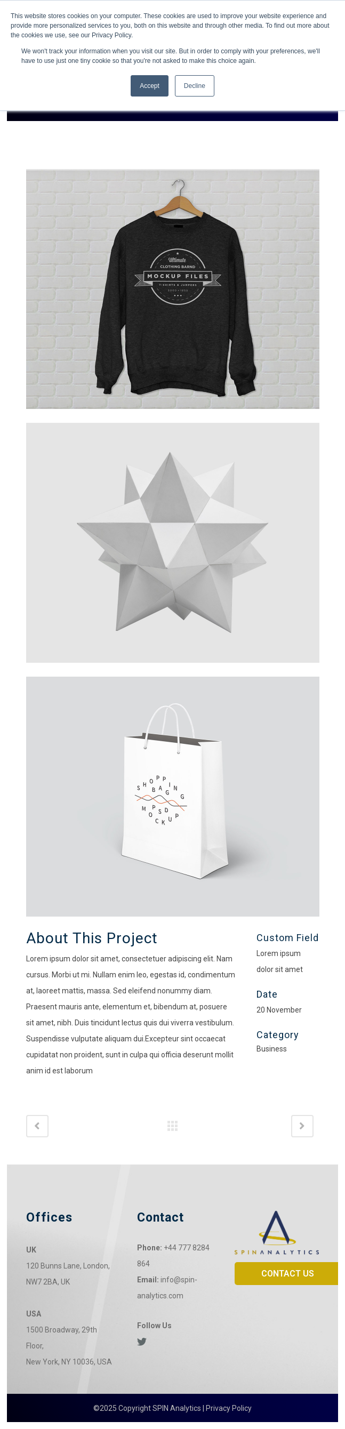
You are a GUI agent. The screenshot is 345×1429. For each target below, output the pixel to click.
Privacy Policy (229, 1408)
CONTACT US (287, 1274)
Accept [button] (149, 86)
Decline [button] (194, 86)
